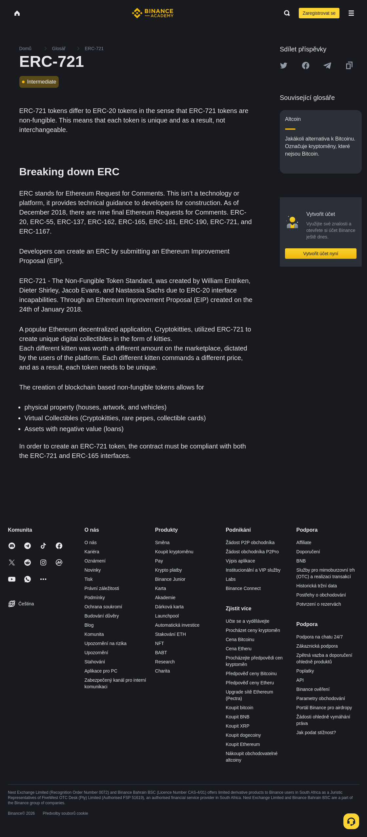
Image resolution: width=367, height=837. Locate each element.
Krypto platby (168, 570)
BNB (301, 560)
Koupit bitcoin (239, 707)
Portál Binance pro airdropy (324, 707)
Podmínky (94, 597)
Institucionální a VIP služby (253, 570)
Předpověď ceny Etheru (250, 682)
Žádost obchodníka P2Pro (252, 551)
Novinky (92, 570)
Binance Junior (170, 579)
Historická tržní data (316, 585)
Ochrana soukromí (103, 606)
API (300, 680)
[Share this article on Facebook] (306, 65)
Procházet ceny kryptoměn (253, 630)
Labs (230, 579)
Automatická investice (177, 625)
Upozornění (96, 652)
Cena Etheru (239, 648)
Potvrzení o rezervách (318, 604)
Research (165, 661)
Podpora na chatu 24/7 (319, 636)
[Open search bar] (285, 13)
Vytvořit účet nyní (320, 253)
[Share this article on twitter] (284, 65)
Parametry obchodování (320, 698)
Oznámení (95, 560)
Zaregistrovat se (319, 13)
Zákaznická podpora (317, 646)
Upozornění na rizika (105, 643)
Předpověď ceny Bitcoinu (251, 673)
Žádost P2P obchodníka (250, 542)
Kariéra (91, 551)
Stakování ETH (170, 634)
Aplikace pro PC (100, 671)
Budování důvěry (101, 615)
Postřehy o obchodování (321, 595)
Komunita (94, 634)
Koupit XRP (237, 726)
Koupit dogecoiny (243, 735)
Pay (159, 560)
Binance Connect (243, 588)
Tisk (88, 579)
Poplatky (305, 671)
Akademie (165, 597)
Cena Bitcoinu (240, 639)
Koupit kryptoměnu (174, 551)
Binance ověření (313, 689)
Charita (162, 671)
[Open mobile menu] (351, 13)
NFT (159, 643)
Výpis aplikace (240, 560)
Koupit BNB (237, 716)
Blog (88, 625)
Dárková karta (169, 606)
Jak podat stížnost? (316, 732)
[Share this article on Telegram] (327, 65)
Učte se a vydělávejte (247, 621)
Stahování (94, 661)
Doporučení (308, 551)
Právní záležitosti (101, 588)
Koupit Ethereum (243, 744)
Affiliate (304, 542)
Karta (160, 588)
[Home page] (152, 13)
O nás (90, 542)
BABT (161, 652)
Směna (162, 542)
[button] (351, 13)
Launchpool (167, 615)
